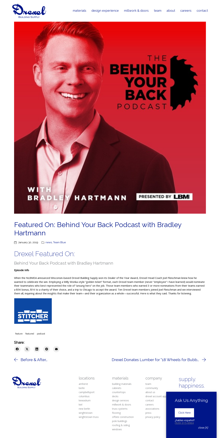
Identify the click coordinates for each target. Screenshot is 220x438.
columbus (84, 396)
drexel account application (159, 396)
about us (150, 392)
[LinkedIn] (37, 349)
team (148, 384)
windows (117, 429)
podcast (41, 333)
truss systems (120, 408)
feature (19, 333)
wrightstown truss (89, 417)
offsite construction (123, 417)
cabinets (116, 388)
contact (149, 400)
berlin (82, 388)
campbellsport (87, 392)
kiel (80, 404)
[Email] (56, 349)
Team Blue (59, 242)
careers (149, 404)
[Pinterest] (46, 349)
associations (152, 408)
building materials (121, 384)
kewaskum (85, 400)
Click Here (184, 416)
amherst (83, 384)
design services (120, 400)
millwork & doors (121, 404)
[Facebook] (17, 349)
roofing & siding (121, 425)
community (151, 388)
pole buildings (119, 421)
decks (115, 396)
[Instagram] (192, 395)
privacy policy (152, 417)
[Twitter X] (27, 349)
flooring (116, 412)
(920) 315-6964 (184, 427)
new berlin (84, 408)
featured (29, 333)
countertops (119, 392)
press (148, 412)
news (49, 242)
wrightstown (85, 412)
